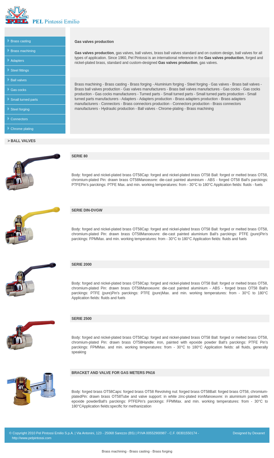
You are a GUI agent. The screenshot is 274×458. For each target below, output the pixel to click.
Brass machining (23, 51)
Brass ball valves (246, 84)
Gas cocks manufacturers (115, 94)
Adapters (17, 60)
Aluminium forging (169, 84)
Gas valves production (94, 53)
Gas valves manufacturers (144, 89)
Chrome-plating (170, 109)
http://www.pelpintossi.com (31, 438)
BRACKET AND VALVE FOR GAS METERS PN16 (113, 373)
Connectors (19, 119)
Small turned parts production (220, 94)
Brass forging (141, 84)
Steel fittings (20, 70)
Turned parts (149, 94)
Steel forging (20, 109)
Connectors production (191, 104)
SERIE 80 (80, 156)
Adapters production (155, 99)
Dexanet (258, 433)
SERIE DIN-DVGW (87, 210)
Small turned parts (24, 99)
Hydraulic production (117, 109)
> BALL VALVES (22, 141)
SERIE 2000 (82, 264)
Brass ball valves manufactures (194, 89)
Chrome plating (22, 129)
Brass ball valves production (97, 89)
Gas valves (220, 84)
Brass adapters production (196, 99)
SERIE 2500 (82, 318)
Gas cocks (18, 90)
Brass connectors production (146, 104)
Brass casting (21, 41)
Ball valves (19, 80)
